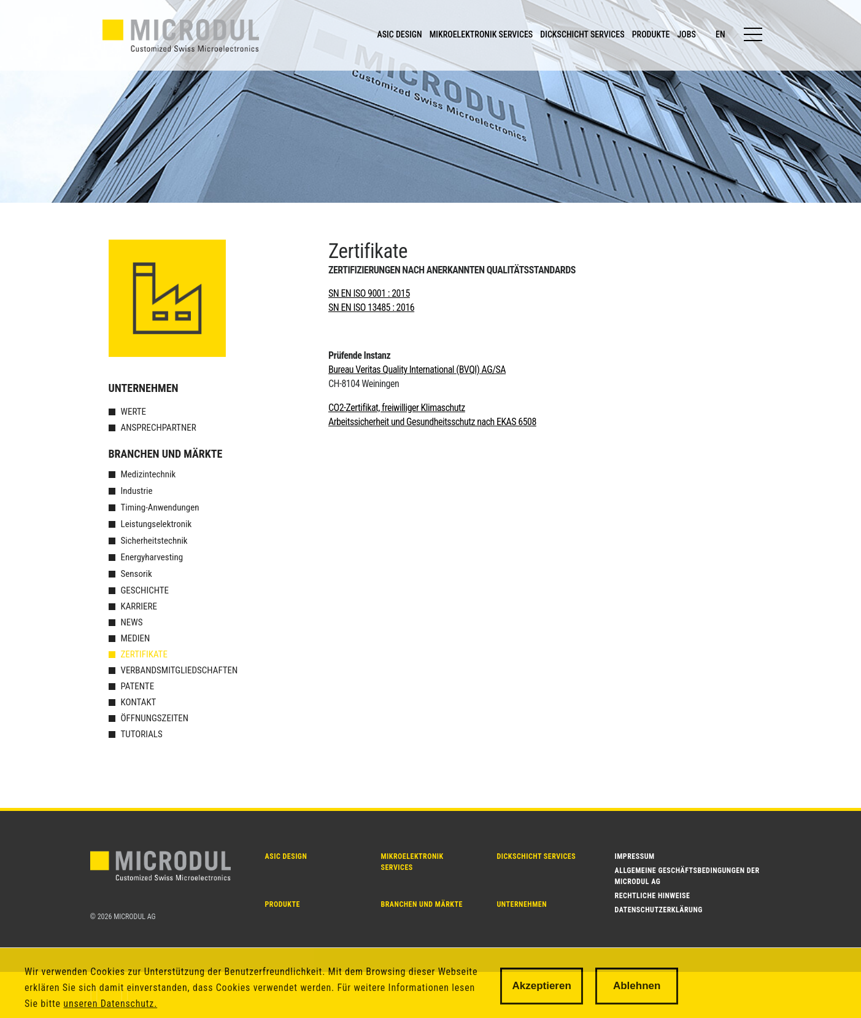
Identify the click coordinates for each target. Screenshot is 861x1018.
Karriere (139, 606)
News (132, 622)
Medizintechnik (148, 474)
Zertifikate (144, 654)
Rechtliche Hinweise (652, 895)
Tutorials (142, 734)
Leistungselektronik (156, 524)
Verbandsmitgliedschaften (179, 670)
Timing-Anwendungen (160, 507)
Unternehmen (144, 388)
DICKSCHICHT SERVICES (582, 34)
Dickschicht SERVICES (536, 856)
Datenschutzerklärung (659, 910)
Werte (134, 411)
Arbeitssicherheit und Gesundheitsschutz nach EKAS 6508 (432, 422)
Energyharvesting (152, 557)
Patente (138, 686)
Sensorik (136, 573)
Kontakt (138, 702)
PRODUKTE (651, 34)
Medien (135, 638)
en (720, 34)
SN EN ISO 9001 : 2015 (369, 293)
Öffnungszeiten (155, 718)
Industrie (137, 490)
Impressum (635, 856)
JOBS (687, 34)
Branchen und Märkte (166, 453)
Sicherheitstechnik (154, 540)
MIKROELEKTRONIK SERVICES (481, 34)
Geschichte (145, 590)
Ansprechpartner (158, 427)
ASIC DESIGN (399, 34)
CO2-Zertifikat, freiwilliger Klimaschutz (396, 407)
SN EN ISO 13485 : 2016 (371, 307)
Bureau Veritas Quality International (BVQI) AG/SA (417, 369)
